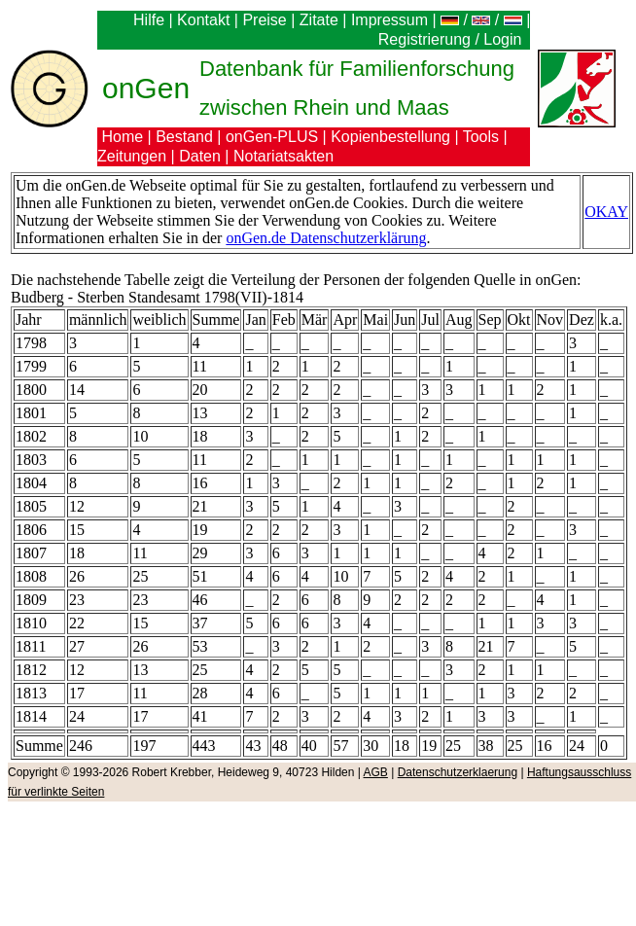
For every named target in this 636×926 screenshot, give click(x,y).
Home (122, 136)
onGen (146, 88)
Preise (264, 20)
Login (504, 39)
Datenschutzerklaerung (457, 772)
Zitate (319, 20)
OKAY (606, 211)
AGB (376, 772)
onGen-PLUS (272, 136)
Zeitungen (131, 156)
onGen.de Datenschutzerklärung (326, 238)
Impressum (389, 20)
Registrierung (424, 39)
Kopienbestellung (390, 136)
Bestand (184, 136)
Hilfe (148, 20)
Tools (481, 136)
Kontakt (203, 20)
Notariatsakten (283, 156)
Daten (200, 156)
